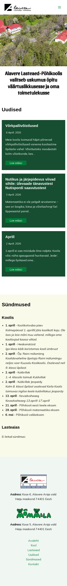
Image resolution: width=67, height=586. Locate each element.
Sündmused (33, 559)
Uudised (33, 554)
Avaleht (33, 540)
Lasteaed (34, 550)
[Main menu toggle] (59, 7)
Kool (33, 545)
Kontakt (33, 564)
